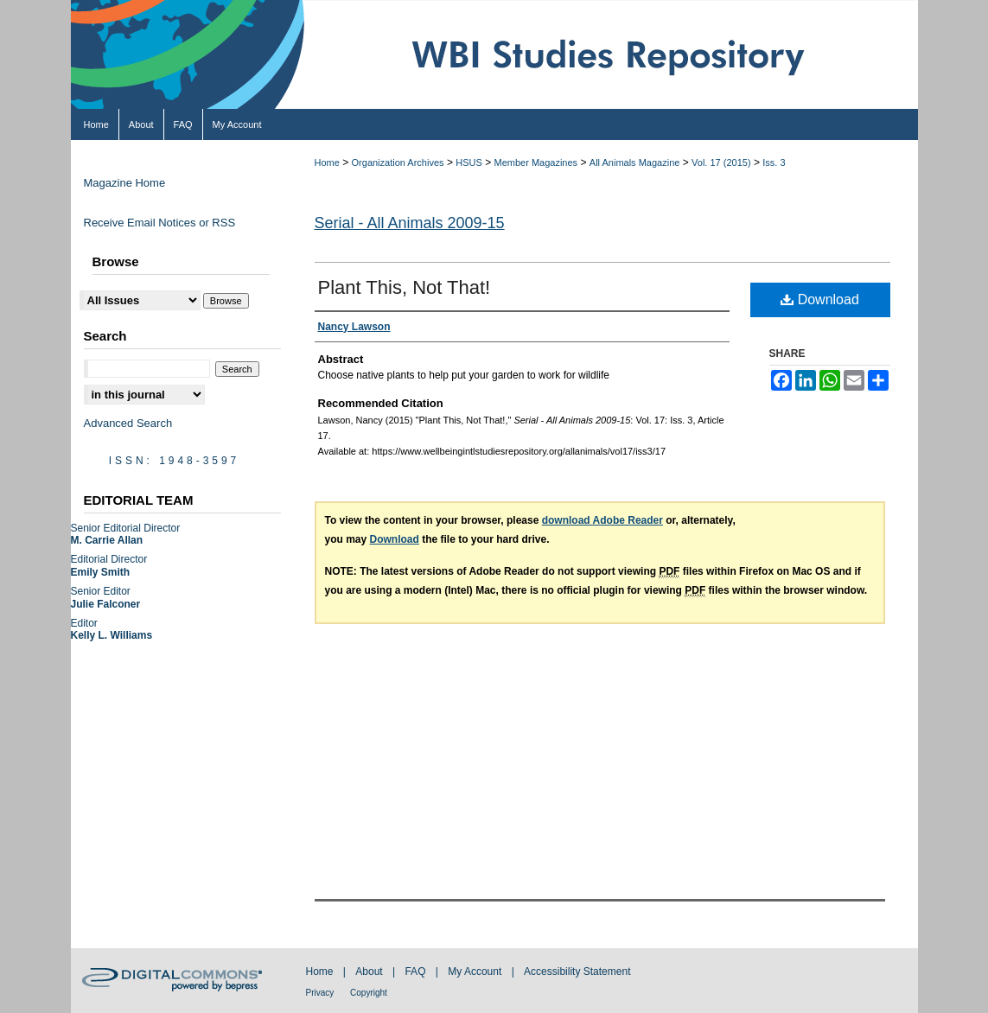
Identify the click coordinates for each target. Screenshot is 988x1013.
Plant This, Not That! (404, 287)
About (370, 971)
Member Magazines (536, 162)
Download (820, 299)
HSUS (469, 162)
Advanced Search (128, 423)
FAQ (416, 971)
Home (327, 162)
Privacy (321, 992)
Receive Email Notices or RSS (160, 222)
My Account (476, 971)
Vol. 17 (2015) (721, 162)
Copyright (368, 992)
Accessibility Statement (577, 971)
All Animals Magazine (635, 162)
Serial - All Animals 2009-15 (410, 223)
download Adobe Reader (602, 520)
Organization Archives (398, 162)
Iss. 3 (773, 162)
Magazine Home (125, 182)
